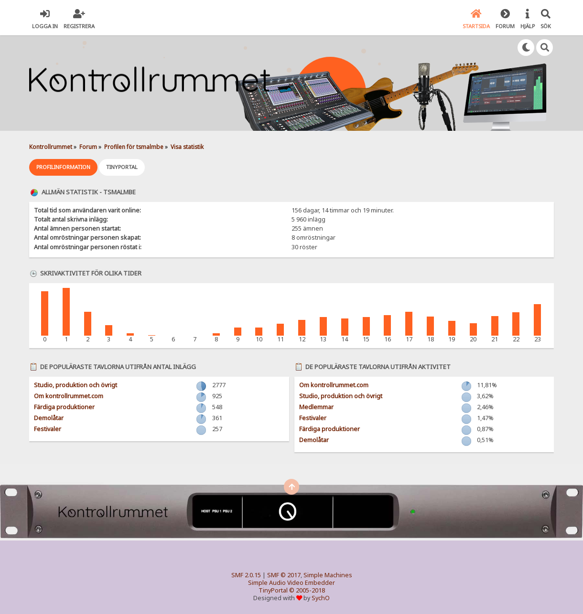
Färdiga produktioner (64, 407)
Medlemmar (316, 407)
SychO (321, 598)
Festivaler (47, 429)
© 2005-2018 (307, 590)
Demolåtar (49, 418)
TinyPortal (273, 590)
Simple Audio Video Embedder (291, 583)
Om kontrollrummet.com (68, 396)
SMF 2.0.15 (246, 575)
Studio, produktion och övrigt (75, 385)
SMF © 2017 (284, 575)
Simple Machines (327, 575)
